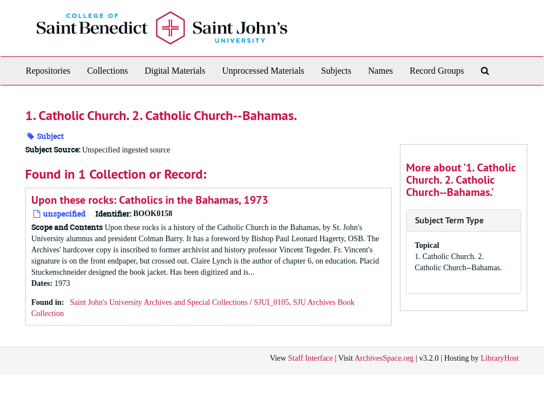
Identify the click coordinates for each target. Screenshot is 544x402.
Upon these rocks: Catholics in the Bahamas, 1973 (149, 200)
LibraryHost (500, 358)
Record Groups (436, 70)
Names (380, 70)
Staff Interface (310, 358)
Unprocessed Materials (263, 70)
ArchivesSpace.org (384, 358)
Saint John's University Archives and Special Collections (158, 302)
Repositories (48, 70)
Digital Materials (175, 70)
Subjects (336, 70)
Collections (107, 70)
